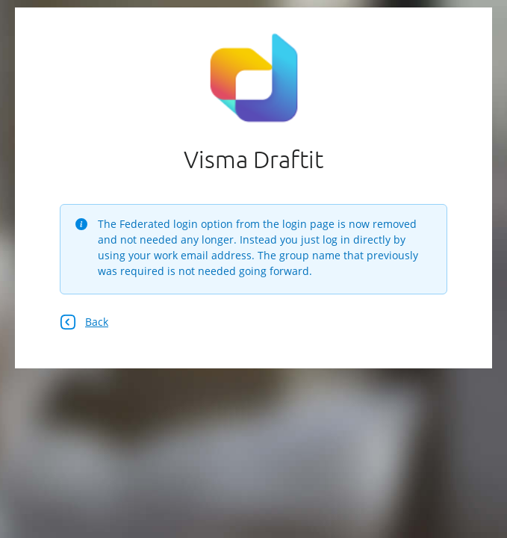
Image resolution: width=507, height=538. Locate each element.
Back (84, 322)
